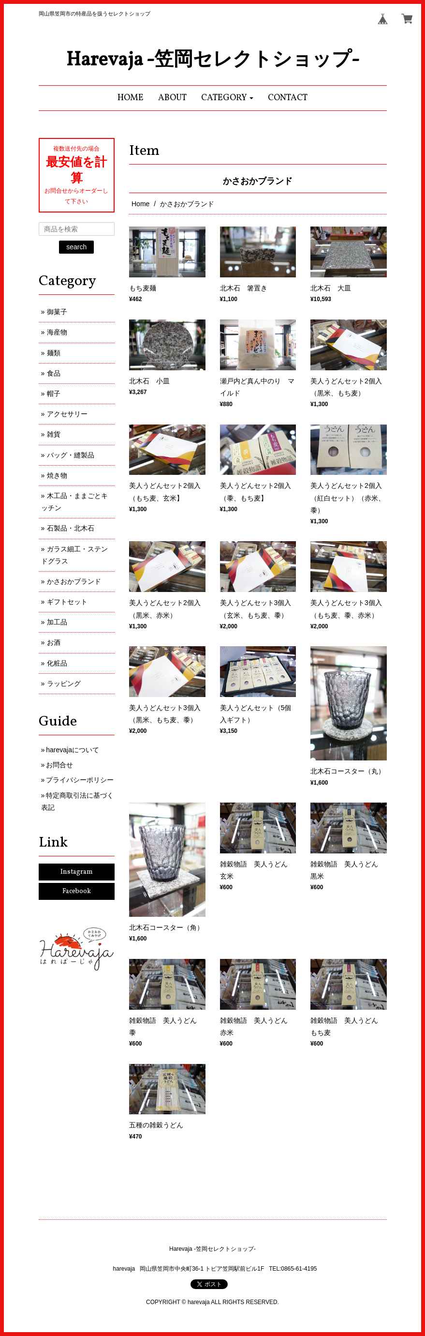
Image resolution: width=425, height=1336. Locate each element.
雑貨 (53, 434)
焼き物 (57, 475)
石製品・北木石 (70, 528)
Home (140, 204)
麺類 (53, 353)
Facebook (76, 891)
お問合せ (59, 765)
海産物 (57, 332)
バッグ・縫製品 (70, 455)
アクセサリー (67, 414)
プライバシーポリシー (80, 780)
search (76, 247)
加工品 (57, 622)
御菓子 (57, 312)
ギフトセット (67, 602)
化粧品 (57, 663)
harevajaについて (72, 750)
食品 (53, 373)
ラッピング (64, 683)
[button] (227, 98)
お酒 (53, 642)
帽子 (53, 393)
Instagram (76, 872)
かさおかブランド (74, 581)
